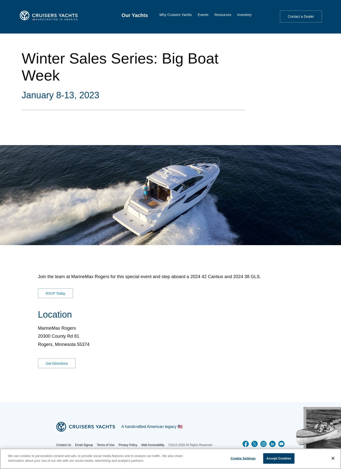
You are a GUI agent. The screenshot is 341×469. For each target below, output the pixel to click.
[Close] (332, 458)
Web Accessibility (152, 445)
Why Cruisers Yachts (175, 15)
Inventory (244, 15)
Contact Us (63, 445)
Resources (222, 15)
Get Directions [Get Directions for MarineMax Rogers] (57, 363)
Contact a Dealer (301, 17)
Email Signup (84, 445)
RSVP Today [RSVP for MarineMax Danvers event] (56, 293)
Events (203, 15)
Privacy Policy (128, 445)
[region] (170, 458)
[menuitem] (134, 15)
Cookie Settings (243, 458)
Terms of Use (106, 445)
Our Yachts (135, 15)
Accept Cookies (278, 458)
